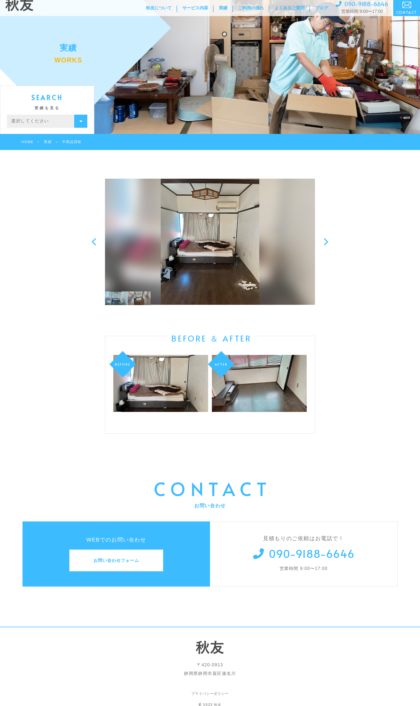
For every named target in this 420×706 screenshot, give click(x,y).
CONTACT (406, 14)
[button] (94, 242)
